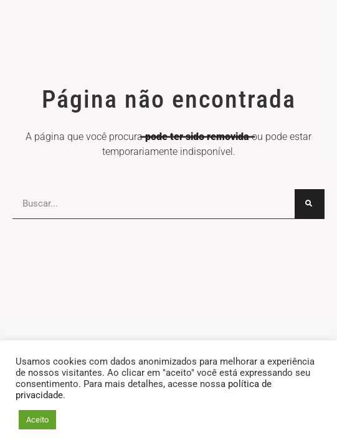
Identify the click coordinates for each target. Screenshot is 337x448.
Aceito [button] (37, 419)
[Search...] (310, 204)
